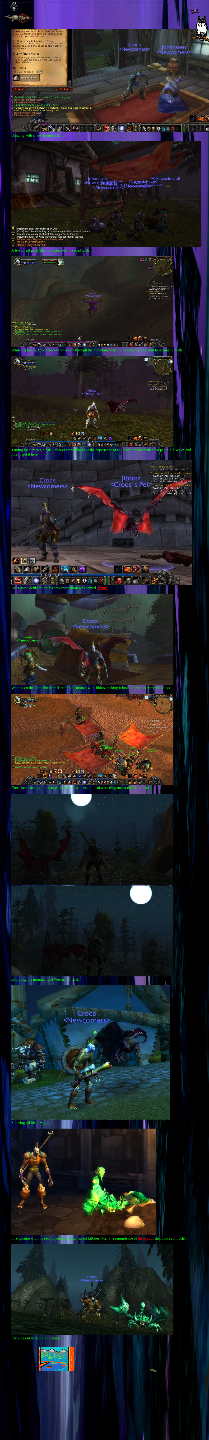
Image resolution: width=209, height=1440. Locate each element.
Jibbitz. (102, 588)
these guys (146, 1238)
